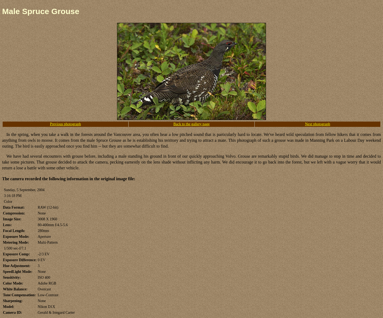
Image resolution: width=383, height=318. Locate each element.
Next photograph (317, 124)
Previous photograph (65, 124)
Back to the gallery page (191, 124)
